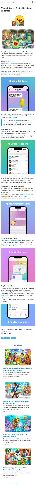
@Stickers (29, 114)
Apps (13, 2)
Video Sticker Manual (15, 120)
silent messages (5, 295)
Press (18, 484)
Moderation (24, 484)
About (10, 484)
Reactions (3, 131)
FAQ (8, 2)
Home (2, 2)
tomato (15, 117)
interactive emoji (8, 136)
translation (27, 292)
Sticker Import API (19, 123)
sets (15, 115)
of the (10, 115)
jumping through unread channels (12, 240)
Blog (14, 484)
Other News (18, 345)
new (13, 115)
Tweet (13, 338)
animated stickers (11, 63)
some (7, 115)
